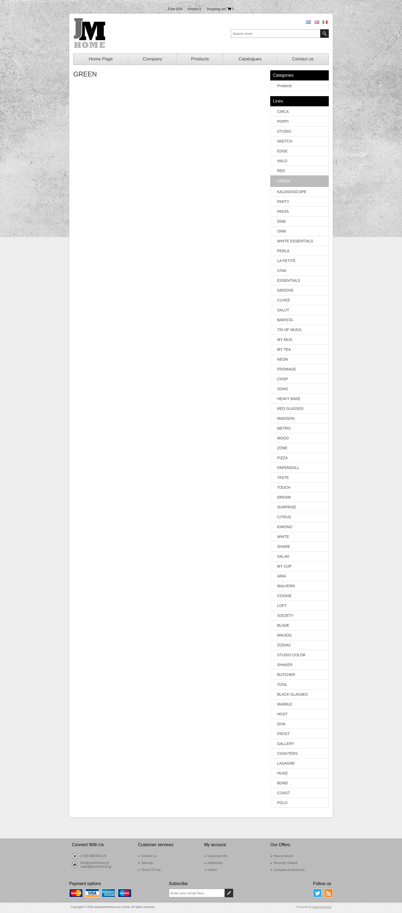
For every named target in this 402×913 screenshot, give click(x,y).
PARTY (283, 201)
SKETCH (284, 141)
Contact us (303, 59)
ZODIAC (284, 645)
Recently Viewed (285, 863)
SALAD (283, 556)
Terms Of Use (151, 870)
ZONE (282, 448)
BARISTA (285, 320)
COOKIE (284, 596)
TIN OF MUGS (289, 330)
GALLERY (285, 743)
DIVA (281, 724)
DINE (281, 221)
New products (283, 856)
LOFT (282, 606)
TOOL (282, 684)
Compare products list (289, 870)
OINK (281, 231)
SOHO (282, 389)
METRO (284, 428)
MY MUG (284, 339)
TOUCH (283, 487)
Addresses (215, 863)
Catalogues (250, 59)
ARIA (281, 576)
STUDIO (284, 131)
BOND (282, 783)
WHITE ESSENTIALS (295, 241)
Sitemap (147, 863)
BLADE (283, 625)
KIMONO (284, 527)
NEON (282, 359)
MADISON (285, 418)
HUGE (282, 773)
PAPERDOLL (288, 468)
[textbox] (275, 33)
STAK (282, 270)
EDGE (282, 151)
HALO (282, 161)
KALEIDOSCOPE (291, 192)
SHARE (283, 546)
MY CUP (284, 566)
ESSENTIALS (288, 280)
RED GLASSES (290, 408)
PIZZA (282, 458)
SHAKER (285, 665)
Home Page (101, 59)
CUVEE (283, 300)
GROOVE (285, 290)
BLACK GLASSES (292, 694)
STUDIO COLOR (291, 655)
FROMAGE (286, 369)
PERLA (283, 251)
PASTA (283, 211)
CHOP (282, 379)
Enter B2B (175, 9)
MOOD (283, 438)
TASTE (283, 477)
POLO (282, 803)
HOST (282, 714)
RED (281, 171)
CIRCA (283, 111)
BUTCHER (286, 674)
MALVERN (286, 586)
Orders (212, 870)
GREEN (283, 181)
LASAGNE (286, 763)
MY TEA (284, 349)
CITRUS (284, 517)
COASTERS (287, 753)
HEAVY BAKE (288, 399)
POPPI (283, 121)
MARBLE (285, 704)
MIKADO (284, 635)
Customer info (217, 856)
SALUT (283, 310)
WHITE (283, 537)
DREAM (284, 497)
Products (200, 59)
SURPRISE (286, 507)
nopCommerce (321, 906)
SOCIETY (285, 615)
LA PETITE (286, 261)
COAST (283, 793)
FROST (283, 734)
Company (152, 59)
